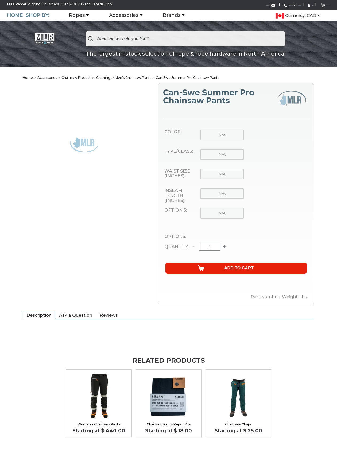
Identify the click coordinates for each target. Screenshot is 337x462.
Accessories (131, 14)
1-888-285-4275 (227, 4)
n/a (222, 134)
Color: (172, 131)
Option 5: (175, 210)
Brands (179, 14)
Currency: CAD (296, 15)
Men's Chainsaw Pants (133, 77)
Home (15, 14)
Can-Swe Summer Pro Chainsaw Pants (187, 77)
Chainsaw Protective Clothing (85, 77)
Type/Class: (178, 151)
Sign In (286, 4)
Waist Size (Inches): (177, 173)
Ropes (85, 14)
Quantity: (176, 246)
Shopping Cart (315, 4)
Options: (175, 236)
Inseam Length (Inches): (174, 195)
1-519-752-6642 (260, 4)
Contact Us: (190, 4)
